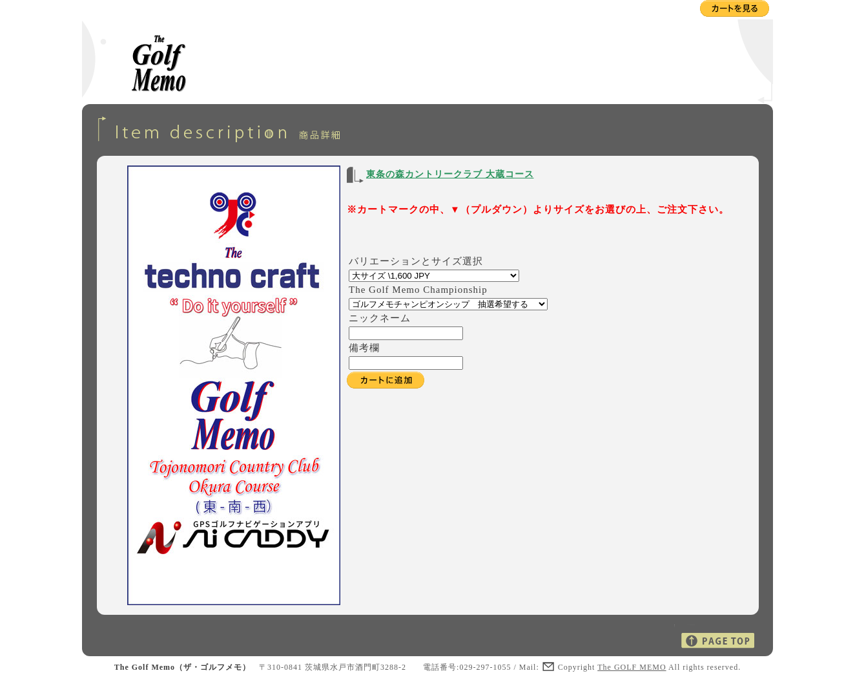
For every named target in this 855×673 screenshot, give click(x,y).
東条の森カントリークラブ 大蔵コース (450, 174)
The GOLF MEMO (631, 667)
